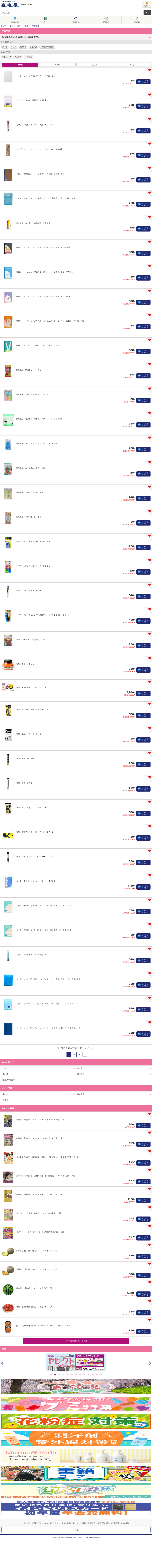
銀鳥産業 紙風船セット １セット (30, 370)
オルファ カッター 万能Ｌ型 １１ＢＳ (33, 223)
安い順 (94, 65)
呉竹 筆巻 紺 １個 (25, 758)
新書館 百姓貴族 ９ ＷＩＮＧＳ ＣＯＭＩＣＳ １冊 (39, 1194)
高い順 (131, 65)
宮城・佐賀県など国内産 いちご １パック (34, 1307)
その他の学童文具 (47, 47)
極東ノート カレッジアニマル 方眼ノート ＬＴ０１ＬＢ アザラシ (44, 272)
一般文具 (28, 57)
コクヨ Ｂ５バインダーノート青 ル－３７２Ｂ (36, 881)
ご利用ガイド (45, 22)
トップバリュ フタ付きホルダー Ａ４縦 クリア (36, 76)
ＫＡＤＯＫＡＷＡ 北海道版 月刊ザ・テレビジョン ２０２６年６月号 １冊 (48, 1157)
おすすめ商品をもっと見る (76, 1341)
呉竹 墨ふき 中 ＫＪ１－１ (28, 734)
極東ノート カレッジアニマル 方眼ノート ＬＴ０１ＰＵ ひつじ (44, 296)
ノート (5, 47)
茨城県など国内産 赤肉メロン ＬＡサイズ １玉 (36, 1269)
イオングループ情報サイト (32, 1523)
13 (101, 1374)
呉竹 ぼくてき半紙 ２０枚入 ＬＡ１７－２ (35, 832)
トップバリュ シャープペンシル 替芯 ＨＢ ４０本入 (39, 149)
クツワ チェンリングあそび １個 (30, 639)
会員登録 (137, 22)
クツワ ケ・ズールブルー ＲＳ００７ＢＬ (34, 541)
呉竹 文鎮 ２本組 (24, 783)
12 (97, 1374)
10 (88, 1374)
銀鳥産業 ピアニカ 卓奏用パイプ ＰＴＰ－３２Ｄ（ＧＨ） (41, 419)
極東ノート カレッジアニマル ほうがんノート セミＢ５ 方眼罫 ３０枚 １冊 (50, 321)
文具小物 (23, 47)
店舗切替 (76, 22)
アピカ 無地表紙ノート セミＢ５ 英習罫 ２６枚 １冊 (40, 174)
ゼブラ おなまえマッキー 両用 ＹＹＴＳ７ (35, 125)
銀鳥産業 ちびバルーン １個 (28, 517)
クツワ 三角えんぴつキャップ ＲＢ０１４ (34, 566)
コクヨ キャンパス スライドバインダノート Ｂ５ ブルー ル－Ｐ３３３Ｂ (48, 979)
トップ (3, 26)
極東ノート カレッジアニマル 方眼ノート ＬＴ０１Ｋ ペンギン (44, 247)
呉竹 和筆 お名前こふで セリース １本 (34, 856)
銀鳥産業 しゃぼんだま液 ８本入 (30, 492)
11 (93, 1374)
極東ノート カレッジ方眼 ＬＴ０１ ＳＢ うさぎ (37, 345)
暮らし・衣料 (15, 26)
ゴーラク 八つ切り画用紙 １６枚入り (32, 100)
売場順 (57, 65)
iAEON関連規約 (103, 1523)
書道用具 (33, 47)
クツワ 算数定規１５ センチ (28, 590)
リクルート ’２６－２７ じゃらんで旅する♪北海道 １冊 (40, 1232)
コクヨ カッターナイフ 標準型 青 (31, 954)
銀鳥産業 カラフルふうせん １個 (30, 468)
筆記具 (13, 47)
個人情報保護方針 (68, 1523)
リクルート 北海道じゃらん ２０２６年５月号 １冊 (38, 1213)
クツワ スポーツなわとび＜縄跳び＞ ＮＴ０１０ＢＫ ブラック (43, 615)
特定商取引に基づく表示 (120, 1523)
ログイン (147, 6)
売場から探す (15, 22)
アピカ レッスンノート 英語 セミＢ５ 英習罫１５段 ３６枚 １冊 (45, 198)
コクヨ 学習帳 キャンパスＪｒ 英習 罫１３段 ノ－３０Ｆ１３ (44, 905)
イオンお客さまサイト (51, 1523)
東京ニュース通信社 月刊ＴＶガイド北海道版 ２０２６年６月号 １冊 (45, 1176)
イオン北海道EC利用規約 (86, 1523)
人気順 (20, 65)
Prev (2, 1363)
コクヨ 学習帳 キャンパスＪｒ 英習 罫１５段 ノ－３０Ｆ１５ (44, 930)
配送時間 (106, 22)
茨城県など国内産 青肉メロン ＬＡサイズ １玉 (36, 1251)
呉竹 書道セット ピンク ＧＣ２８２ (32, 687)
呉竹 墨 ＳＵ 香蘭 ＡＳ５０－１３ (32, 709)
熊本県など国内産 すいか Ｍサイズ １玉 (34, 1288)
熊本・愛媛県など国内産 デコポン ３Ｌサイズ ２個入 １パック (44, 1325)
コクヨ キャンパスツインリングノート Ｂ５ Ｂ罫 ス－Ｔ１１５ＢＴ (45, 1003)
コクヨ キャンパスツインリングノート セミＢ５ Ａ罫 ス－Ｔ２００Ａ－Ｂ (48, 1028)
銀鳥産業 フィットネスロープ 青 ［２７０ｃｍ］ (37, 443)
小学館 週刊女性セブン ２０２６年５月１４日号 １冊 (39, 1138)
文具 (26, 26)
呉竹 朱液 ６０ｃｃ (25, 664)
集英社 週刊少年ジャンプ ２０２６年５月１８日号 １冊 (40, 1119)
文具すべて (6, 57)
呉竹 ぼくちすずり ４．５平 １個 (31, 807)
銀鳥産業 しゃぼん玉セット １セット (32, 394)
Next (150, 1363)
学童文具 (35, 26)
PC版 (76, 1529)
